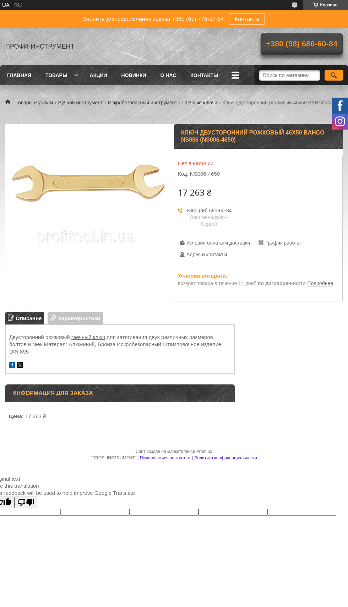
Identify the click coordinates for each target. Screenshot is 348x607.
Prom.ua (204, 451)
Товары (56, 75)
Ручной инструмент (80, 102)
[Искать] (334, 75)
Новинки (133, 75)
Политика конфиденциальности (225, 457)
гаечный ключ (88, 337)
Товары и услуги (34, 102)
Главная (19, 75)
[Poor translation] (26, 502)
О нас (168, 75)
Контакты (247, 19)
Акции (98, 75)
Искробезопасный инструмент (142, 102)
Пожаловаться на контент (165, 457)
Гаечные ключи (199, 102)
